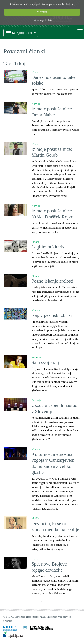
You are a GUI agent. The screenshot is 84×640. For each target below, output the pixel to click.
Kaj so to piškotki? (42, 20)
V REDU (42, 12)
